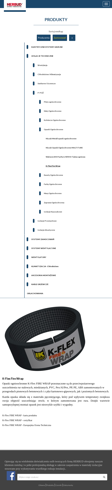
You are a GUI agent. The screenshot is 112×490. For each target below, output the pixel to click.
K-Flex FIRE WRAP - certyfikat (17, 420)
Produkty (50, 485)
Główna (41, 485)
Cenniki (58, 485)
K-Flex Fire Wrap (12, 378)
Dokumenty (68, 485)
